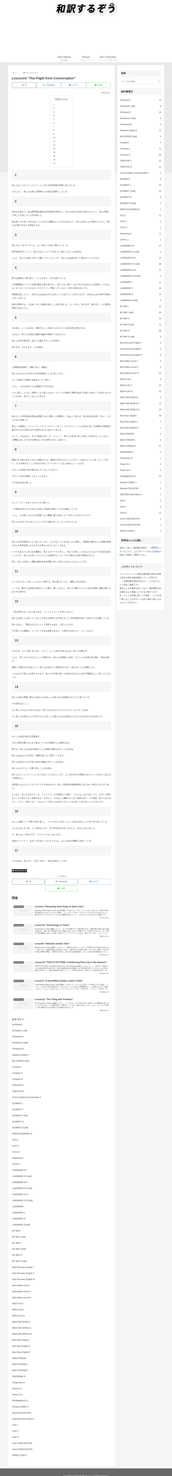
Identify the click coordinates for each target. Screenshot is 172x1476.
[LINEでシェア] (86, 85)
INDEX (58, 99)
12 (54, 144)
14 (54, 151)
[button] (159, 81)
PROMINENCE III (19, 869)
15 (54, 154)
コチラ (136, 551)
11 (54, 140)
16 (54, 158)
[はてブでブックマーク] (70, 85)
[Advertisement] (86, 36)
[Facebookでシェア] (53, 85)
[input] (141, 81)
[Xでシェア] (36, 85)
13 (54, 147)
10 (54, 137)
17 (54, 162)
